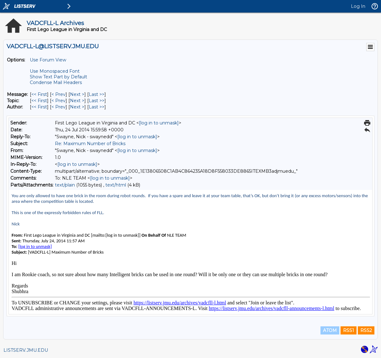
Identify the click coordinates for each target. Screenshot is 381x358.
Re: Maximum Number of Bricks (90, 143)
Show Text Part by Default (58, 77)
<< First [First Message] (39, 94)
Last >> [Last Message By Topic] (96, 100)
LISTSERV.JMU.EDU (25, 350)
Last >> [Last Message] (96, 94)
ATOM (330, 330)
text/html (115, 185)
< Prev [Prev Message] (58, 94)
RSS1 (348, 330)
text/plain (65, 185)
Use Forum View (48, 60)
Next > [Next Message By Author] (77, 107)
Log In (358, 6)
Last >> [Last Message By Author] (96, 107)
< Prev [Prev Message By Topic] (58, 100)
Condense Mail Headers (56, 82)
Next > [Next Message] (77, 94)
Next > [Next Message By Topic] (77, 100)
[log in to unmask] (159, 123)
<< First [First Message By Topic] (39, 100)
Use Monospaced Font (55, 71)
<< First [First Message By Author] (39, 107)
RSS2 (366, 330)
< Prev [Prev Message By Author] (58, 107)
